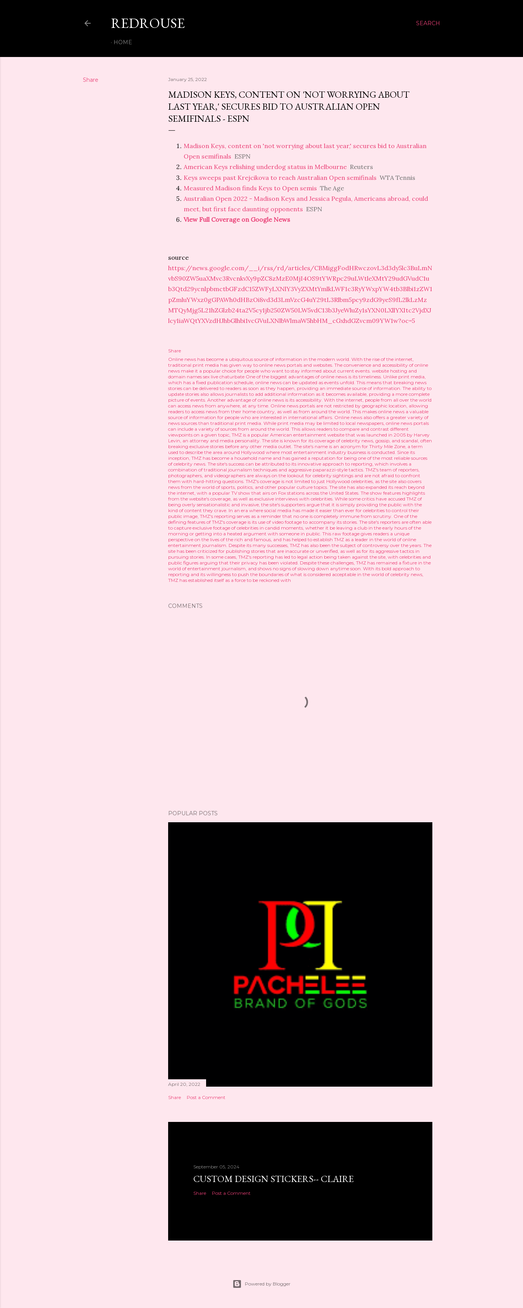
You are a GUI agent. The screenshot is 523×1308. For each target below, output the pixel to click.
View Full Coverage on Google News (237, 219)
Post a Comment (206, 1097)
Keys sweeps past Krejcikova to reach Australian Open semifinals (280, 177)
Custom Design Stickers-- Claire (273, 1179)
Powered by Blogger (261, 1284)
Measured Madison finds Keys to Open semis (250, 188)
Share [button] (90, 79)
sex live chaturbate (223, 377)
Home (123, 42)
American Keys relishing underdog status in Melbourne (265, 167)
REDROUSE (148, 23)
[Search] (428, 23)
